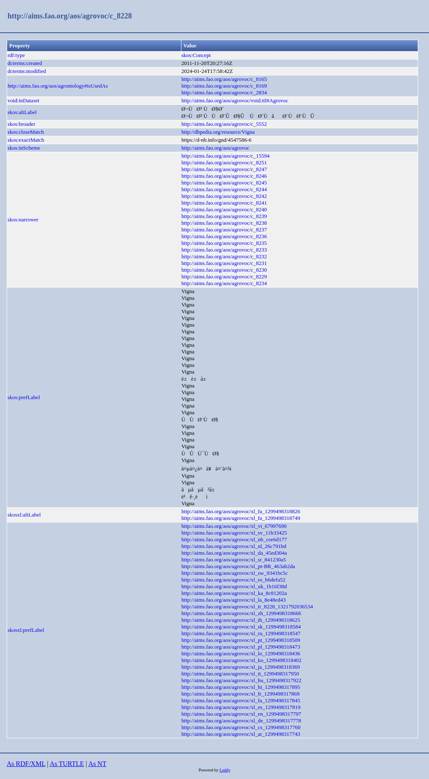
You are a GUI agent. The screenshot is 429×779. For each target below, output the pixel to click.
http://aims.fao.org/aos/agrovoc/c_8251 (224, 162)
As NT (97, 763)
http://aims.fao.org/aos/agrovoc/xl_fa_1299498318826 (240, 511)
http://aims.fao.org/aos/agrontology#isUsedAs (58, 86)
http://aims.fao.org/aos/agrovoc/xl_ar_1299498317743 (240, 734)
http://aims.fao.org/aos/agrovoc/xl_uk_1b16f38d (234, 586)
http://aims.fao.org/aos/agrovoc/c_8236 (224, 236)
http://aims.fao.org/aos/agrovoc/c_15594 (225, 156)
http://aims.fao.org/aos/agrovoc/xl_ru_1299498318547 (240, 633)
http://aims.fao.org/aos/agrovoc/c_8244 (224, 189)
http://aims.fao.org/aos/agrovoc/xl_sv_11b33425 (234, 533)
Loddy (225, 770)
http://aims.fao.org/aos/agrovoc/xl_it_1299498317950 (240, 673)
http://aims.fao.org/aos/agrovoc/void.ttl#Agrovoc (234, 100)
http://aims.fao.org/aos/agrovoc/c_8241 (224, 203)
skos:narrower (23, 219)
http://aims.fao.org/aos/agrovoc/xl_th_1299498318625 (240, 620)
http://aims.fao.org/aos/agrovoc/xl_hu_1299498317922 (241, 680)
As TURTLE (67, 763)
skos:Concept (196, 55)
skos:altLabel (22, 112)
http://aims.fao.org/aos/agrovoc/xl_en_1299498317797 (241, 714)
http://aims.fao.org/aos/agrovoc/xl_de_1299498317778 (241, 720)
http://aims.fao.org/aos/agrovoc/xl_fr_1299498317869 (240, 694)
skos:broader (21, 124)
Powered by (209, 770)
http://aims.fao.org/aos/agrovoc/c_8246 (224, 176)
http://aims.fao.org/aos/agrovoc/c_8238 (224, 223)
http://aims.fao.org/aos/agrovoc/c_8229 (224, 276)
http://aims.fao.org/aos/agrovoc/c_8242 (224, 196)
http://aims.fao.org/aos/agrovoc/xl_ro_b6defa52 (233, 579)
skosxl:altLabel (24, 515)
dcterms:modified (27, 71)
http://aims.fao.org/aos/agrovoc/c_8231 (224, 263)
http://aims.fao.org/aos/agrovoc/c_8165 (224, 79)
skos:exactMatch (26, 140)
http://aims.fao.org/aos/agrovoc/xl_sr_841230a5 (233, 559)
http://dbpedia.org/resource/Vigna (218, 132)
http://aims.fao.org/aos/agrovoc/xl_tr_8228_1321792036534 (247, 606)
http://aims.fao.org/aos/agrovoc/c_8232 (224, 256)
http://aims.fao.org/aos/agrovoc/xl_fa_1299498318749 (240, 518)
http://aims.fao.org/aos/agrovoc (215, 148)
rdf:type (16, 55)
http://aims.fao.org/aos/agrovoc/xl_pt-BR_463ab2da (238, 566)
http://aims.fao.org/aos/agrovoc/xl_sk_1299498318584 (241, 626)
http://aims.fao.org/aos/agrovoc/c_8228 (70, 16)
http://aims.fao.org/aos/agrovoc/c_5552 (224, 124)
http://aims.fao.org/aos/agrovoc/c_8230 (224, 270)
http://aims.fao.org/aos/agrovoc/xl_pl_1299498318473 (240, 647)
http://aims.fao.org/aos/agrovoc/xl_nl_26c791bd (233, 546)
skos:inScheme (24, 148)
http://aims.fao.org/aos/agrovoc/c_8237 (224, 229)
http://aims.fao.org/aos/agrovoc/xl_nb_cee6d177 (234, 539)
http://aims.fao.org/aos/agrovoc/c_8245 (224, 182)
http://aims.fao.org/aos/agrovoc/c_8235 (224, 243)
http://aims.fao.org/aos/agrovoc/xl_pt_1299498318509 (240, 640)
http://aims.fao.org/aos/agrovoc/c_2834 (224, 92)
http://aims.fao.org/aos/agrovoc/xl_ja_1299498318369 (240, 667)
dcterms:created (25, 63)
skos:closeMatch (26, 132)
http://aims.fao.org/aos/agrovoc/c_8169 (224, 86)
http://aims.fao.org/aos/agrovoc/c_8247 (224, 169)
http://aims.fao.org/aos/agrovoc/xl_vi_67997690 (234, 526)
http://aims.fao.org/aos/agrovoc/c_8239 (224, 216)
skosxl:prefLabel (26, 630)
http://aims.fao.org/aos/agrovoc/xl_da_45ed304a (234, 553)
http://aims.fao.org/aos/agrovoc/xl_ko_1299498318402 (241, 660)
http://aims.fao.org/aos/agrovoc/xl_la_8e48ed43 (233, 600)
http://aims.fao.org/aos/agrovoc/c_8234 (224, 283)
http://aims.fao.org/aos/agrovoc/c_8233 (224, 250)
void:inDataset (23, 100)
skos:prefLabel (24, 397)
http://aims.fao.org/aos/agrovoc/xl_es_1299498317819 (240, 707)
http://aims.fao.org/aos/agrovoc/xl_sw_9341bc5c (234, 573)
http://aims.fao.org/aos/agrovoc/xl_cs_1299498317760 (240, 727)
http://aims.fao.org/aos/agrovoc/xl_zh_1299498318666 (241, 613)
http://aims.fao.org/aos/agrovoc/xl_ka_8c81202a (234, 593)
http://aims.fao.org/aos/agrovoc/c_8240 (224, 209)
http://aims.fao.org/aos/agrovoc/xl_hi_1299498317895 (240, 687)
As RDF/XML (26, 763)
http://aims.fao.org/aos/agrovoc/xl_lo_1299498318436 (240, 653)
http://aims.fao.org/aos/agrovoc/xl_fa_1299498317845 (240, 700)
